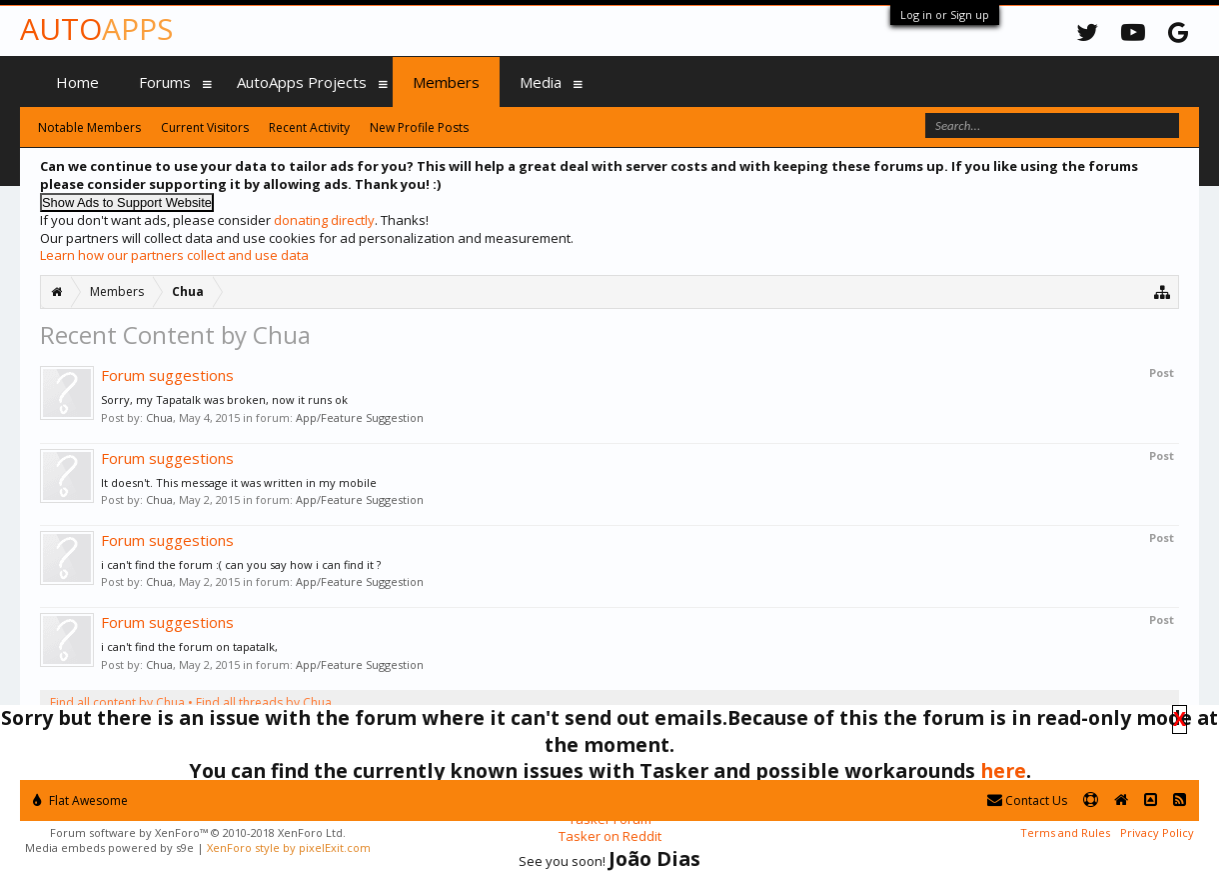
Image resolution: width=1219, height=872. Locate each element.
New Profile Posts (419, 127)
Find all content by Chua (117, 702)
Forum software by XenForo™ (198, 832)
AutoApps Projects (302, 82)
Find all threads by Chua (264, 702)
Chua (159, 417)
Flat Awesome (80, 800)
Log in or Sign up (944, 14)
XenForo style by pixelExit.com (289, 847)
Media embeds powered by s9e (109, 847)
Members (446, 82)
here (1003, 770)
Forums (165, 82)
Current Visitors (205, 127)
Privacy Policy (1157, 832)
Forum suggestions (167, 375)
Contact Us (1027, 800)
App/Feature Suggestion (360, 417)
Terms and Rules (1065, 832)
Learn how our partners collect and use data (174, 255)
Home (77, 82)
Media (541, 82)
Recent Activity (309, 127)
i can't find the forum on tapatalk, (189, 646)
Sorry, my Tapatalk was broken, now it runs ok (224, 399)
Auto (96, 28)
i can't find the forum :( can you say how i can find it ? (241, 564)
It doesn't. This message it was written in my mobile (239, 482)
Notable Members (89, 127)
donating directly (324, 220)
